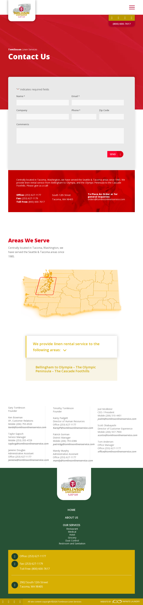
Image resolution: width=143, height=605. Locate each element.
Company (21, 110)
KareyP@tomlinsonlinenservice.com (73, 441)
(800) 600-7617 (122, 23)
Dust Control (72, 540)
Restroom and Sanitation (72, 543)
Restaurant (72, 528)
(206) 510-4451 (113, 435)
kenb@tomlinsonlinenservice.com (27, 435)
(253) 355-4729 (24, 448)
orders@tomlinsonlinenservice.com (106, 199)
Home (71, 510)
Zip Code (104, 110)
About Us (71, 517)
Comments (22, 124)
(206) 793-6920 (24, 431)
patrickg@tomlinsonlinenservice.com (73, 457)
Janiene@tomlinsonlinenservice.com (28, 467)
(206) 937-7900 (113, 452)
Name (20, 96)
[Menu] (130, 7)
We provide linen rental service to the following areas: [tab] (66, 346)
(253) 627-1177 (33, 194)
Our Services (71, 525)
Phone (76, 110)
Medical (72, 531)
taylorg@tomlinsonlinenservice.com (28, 451)
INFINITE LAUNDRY (126, 601)
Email (76, 96)
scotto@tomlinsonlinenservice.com (117, 455)
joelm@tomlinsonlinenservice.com (117, 439)
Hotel (72, 534)
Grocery (72, 537)
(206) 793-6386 (69, 454)
